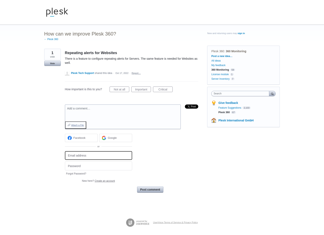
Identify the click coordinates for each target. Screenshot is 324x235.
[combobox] (241, 93)
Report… (136, 73)
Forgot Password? (76, 173)
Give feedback (228, 102)
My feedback (218, 65)
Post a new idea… (221, 56)
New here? (98, 180)
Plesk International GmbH (235, 120)
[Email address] (98, 155)
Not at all (121, 90)
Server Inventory (220, 78)
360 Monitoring (236, 51)
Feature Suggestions (230, 107)
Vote (52, 63)
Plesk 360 (217, 51)
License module (220, 74)
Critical (165, 90)
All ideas (216, 60)
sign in (241, 33)
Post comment (150, 189)
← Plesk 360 (51, 39)
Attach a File (77, 125)
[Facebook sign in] (81, 138)
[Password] (98, 165)
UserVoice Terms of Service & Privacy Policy (175, 222)
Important (143, 90)
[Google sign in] (115, 138)
